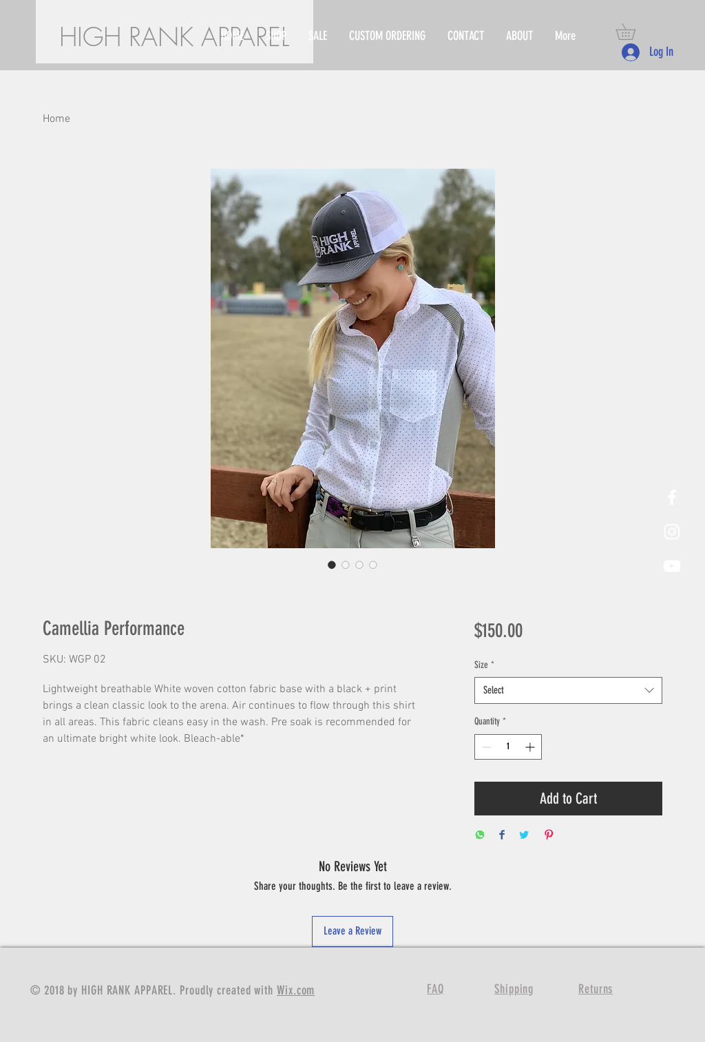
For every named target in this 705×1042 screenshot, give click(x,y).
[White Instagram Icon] (672, 531)
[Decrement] (485, 747)
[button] (633, 31)
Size (484, 665)
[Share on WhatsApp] (479, 835)
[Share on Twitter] (523, 835)
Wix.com (296, 990)
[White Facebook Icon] (672, 497)
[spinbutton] (508, 747)
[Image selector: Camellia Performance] (332, 565)
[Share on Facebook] (502, 835)
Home (56, 119)
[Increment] (531, 747)
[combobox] (568, 690)
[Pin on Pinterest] (548, 835)
